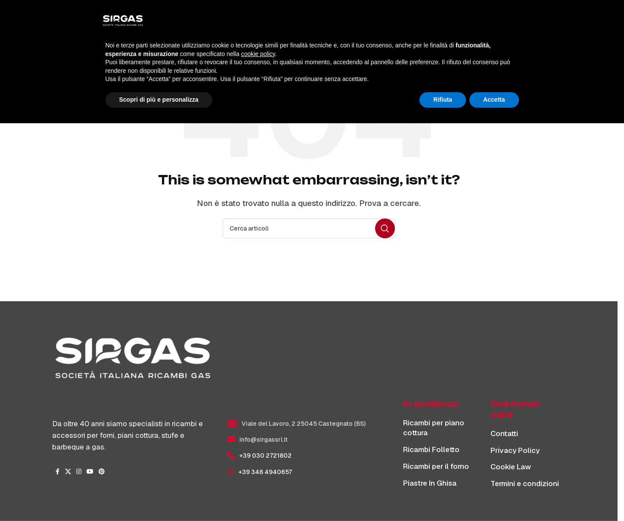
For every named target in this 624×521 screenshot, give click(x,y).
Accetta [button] (494, 497)
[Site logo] (114, 22)
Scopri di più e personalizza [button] (159, 497)
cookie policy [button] (258, 451)
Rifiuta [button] (442, 497)
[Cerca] (524, 22)
